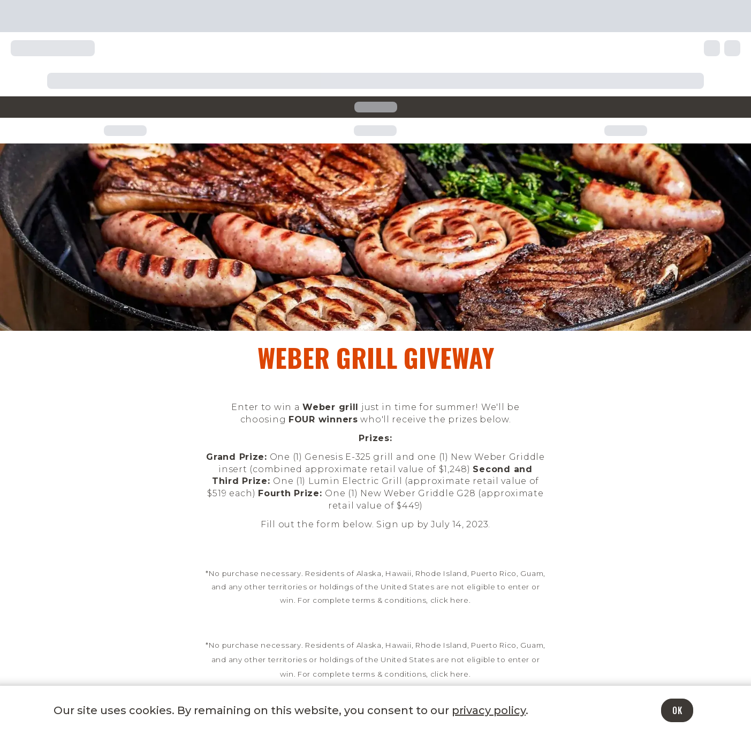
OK (677, 710)
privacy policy (489, 710)
